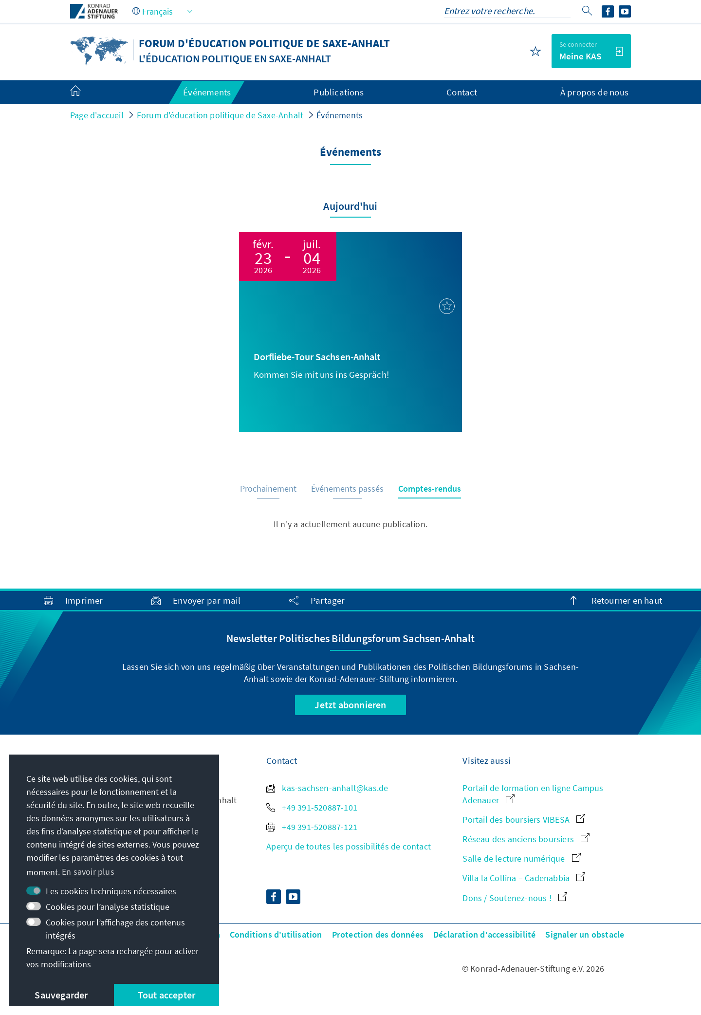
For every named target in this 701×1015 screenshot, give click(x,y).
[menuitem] (85, 92)
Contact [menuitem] (461, 92)
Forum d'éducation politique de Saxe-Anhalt (220, 115)
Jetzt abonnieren (350, 705)
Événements (339, 115)
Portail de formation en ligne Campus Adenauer (532, 794)
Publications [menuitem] (338, 92)
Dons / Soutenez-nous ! (514, 898)
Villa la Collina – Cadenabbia (523, 878)
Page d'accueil (97, 115)
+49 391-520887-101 (311, 807)
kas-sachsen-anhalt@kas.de (327, 788)
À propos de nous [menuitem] (594, 92)
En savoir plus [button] (88, 871)
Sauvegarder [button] (61, 995)
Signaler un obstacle (584, 934)
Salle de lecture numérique (521, 858)
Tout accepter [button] (167, 995)
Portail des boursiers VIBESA (523, 819)
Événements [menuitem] (207, 92)
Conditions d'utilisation (276, 934)
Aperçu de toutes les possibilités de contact (348, 846)
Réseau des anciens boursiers (526, 839)
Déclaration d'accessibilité (484, 934)
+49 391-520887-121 (311, 826)
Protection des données (378, 934)
